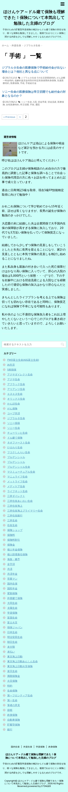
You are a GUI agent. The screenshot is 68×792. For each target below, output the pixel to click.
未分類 (11, 646)
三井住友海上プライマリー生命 (25, 510)
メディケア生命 (16, 486)
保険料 (11, 535)
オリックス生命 (16, 398)
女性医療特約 (12, 104)
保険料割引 (13, 539)
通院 (37, 104)
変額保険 (12, 593)
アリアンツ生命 (16, 389)
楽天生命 (12, 671)
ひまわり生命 (14, 447)
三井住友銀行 (14, 515)
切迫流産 (52, 102)
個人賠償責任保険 (17, 554)
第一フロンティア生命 (20, 695)
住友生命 (12, 525)
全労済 (11, 564)
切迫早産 (42, 102)
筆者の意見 (13, 705)
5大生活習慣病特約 (46, 77)
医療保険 (14, 83)
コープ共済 (13, 413)
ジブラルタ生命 (28, 77)
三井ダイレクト (16, 496)
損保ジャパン (14, 627)
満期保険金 (13, 676)
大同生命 (12, 603)
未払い (11, 651)
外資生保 (27, 746)
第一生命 (12, 700)
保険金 (11, 544)
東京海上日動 (14, 656)
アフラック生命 (16, 384)
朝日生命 (12, 642)
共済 (9, 569)
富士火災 (12, 622)
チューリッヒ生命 (17, 432)
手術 (22, 83)
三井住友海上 (14, 505)
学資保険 (12, 612)
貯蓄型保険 (13, 724)
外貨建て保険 (14, 598)
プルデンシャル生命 (18, 466)
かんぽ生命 (13, 403)
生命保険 (12, 690)
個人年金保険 (14, 549)
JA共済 (11, 364)
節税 (9, 710)
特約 (9, 685)
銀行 (9, 729)
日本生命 (12, 632)
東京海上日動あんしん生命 (22, 661)
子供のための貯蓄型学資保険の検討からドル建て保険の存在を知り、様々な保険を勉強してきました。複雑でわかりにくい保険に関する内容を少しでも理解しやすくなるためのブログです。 (34, 768)
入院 (34, 102)
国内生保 (12, 583)
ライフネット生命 (17, 491)
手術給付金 (31, 83)
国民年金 (12, 588)
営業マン (12, 578)
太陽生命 (12, 608)
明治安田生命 (14, 637)
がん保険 (12, 408)
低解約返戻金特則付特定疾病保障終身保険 (35, 80)
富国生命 (12, 617)
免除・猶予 (13, 559)
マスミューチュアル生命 (21, 471)
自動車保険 (13, 719)
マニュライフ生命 (17, 476)
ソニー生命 (26, 102)
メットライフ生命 (17, 481)
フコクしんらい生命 (18, 452)
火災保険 (12, 680)
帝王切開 (24, 104)
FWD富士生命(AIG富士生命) (23, 360)
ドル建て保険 (14, 437)
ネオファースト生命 (18, 442)
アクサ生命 (13, 379)
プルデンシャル (16, 457)
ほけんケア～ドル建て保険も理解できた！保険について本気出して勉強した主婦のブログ (34, 17)
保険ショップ (14, 530)
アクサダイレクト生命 (20, 374)
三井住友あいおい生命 (20, 501)
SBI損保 (11, 369)
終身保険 (12, 715)
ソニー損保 (13, 423)
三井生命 (12, 520)
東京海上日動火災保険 (20, 666)
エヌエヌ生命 (14, 394)
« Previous (9, 117)
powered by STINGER (39, 786)
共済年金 (12, 573)
